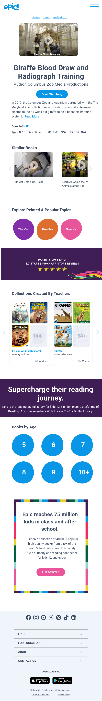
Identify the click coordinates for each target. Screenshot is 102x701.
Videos (46, 17)
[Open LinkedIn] (73, 617)
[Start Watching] (52, 94)
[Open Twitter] (51, 617)
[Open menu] (94, 7)
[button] (30, 333)
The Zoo (36, 17)
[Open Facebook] (28, 617)
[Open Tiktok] (66, 617)
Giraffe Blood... (60, 17)
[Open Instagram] (36, 617)
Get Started (51, 572)
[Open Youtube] (43, 617)
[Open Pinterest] (58, 617)
